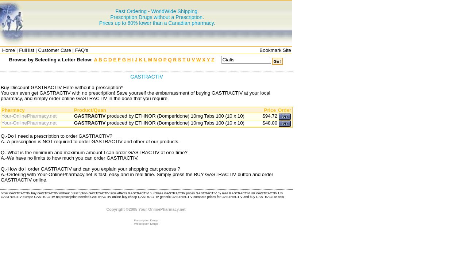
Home (8, 50)
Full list (26, 50)
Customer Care (54, 50)
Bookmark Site (275, 50)
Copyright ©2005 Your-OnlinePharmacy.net (146, 209)
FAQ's (81, 50)
